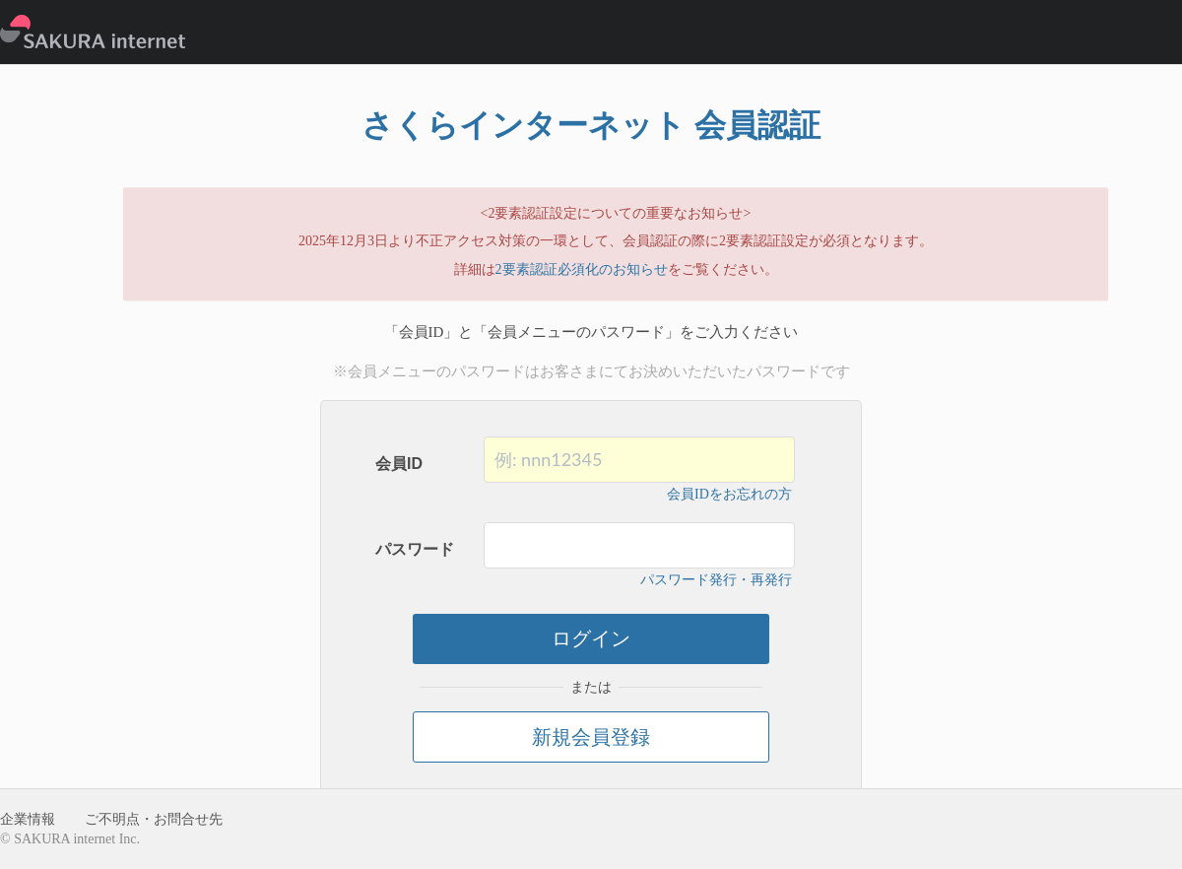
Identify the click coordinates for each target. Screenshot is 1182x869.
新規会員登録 (591, 737)
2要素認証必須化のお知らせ (581, 269)
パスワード (414, 549)
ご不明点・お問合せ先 (154, 819)
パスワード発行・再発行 (716, 579)
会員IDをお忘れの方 (729, 494)
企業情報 (27, 819)
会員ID (399, 463)
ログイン (591, 638)
